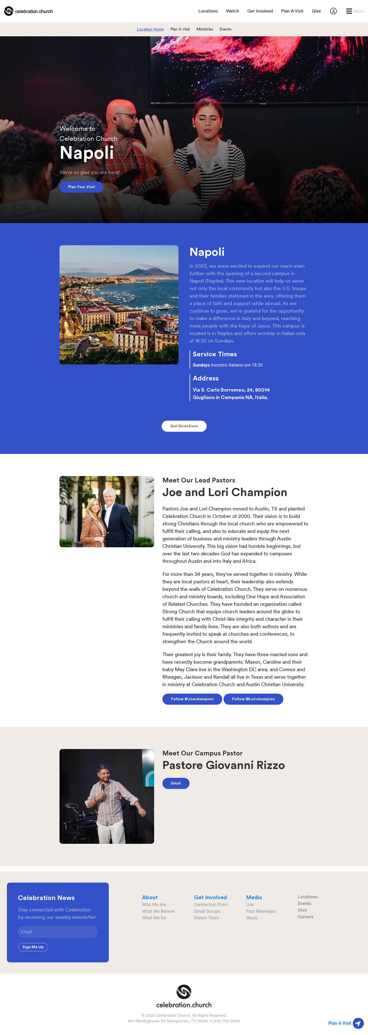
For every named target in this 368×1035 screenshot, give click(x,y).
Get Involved (260, 11)
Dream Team (206, 918)
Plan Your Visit (81, 187)
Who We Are (154, 904)
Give (316, 11)
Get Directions (184, 426)
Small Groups (207, 911)
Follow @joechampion (192, 699)
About (150, 897)
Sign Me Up (33, 947)
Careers (305, 916)
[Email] (58, 931)
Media (254, 897)
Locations (307, 896)
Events (225, 29)
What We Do (154, 918)
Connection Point (211, 904)
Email (176, 783)
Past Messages (261, 911)
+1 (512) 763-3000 (224, 1021)
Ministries (204, 29)
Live (250, 904)
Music (252, 918)
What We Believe (158, 911)
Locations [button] (208, 11)
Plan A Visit (292, 11)
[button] (355, 11)
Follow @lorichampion (253, 699)
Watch (232, 11)
